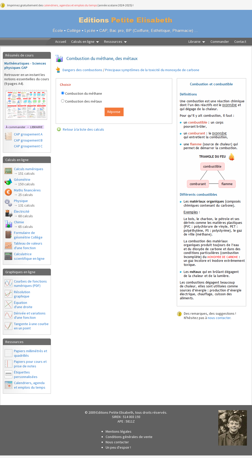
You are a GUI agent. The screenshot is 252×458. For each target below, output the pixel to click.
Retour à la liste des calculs (83, 129)
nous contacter (219, 317)
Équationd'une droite (23, 304)
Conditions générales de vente (129, 436)
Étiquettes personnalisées (25, 374)
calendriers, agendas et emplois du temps (70, 5)
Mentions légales (118, 431)
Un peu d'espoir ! (118, 447)
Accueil (60, 41)
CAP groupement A (28, 134)
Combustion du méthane (83, 93)
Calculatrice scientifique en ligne (29, 256)
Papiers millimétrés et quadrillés (30, 353)
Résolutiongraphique (22, 294)
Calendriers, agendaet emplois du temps (29, 385)
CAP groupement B (28, 140)
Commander (219, 41)
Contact (240, 41)
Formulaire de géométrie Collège (28, 235)
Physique (24, 203)
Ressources (113, 41)
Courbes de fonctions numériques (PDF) (30, 283)
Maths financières (27, 192)
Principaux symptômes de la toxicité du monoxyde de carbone (152, 70)
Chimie (23, 224)
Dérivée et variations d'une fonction (30, 315)
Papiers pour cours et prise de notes (30, 363)
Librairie (194, 41)
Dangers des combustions (82, 70)
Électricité (23, 213)
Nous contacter (117, 442)
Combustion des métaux (83, 101)
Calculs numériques (28, 171)
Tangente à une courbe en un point (31, 326)
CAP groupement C (28, 146)
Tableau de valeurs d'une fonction (28, 245)
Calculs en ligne (82, 41)
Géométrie (24, 181)
